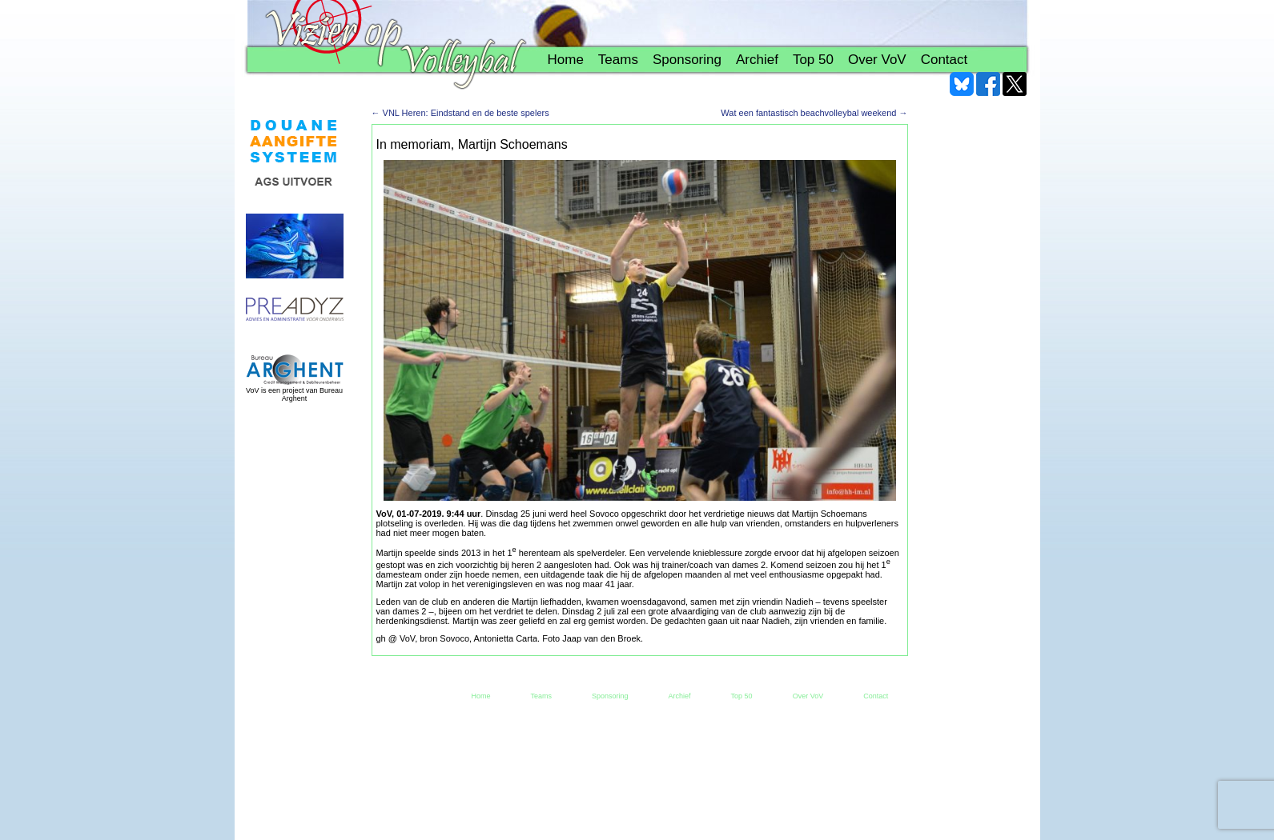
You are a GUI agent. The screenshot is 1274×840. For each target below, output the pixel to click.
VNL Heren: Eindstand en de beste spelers (460, 113)
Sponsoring (687, 59)
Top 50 (813, 59)
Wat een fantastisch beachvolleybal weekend (814, 113)
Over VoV (877, 59)
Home (566, 59)
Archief (757, 59)
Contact (944, 59)
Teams (618, 59)
